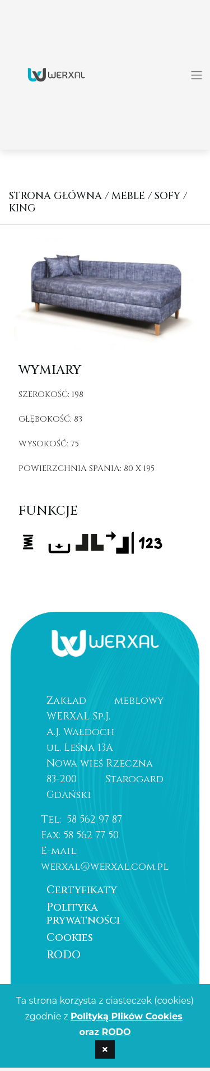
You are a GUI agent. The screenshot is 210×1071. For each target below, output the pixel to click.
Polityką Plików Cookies (127, 1016)
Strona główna (55, 196)
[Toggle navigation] (196, 75)
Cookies (69, 937)
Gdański (68, 795)
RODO (63, 955)
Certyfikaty (81, 890)
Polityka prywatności (83, 913)
